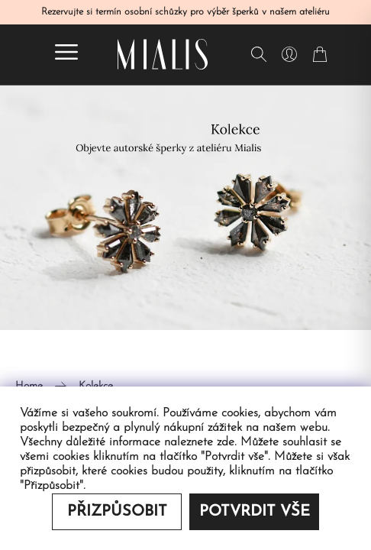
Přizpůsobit (117, 511)
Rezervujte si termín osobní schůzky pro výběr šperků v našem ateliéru (185, 12)
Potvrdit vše (254, 511)
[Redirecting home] (163, 54)
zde (225, 442)
